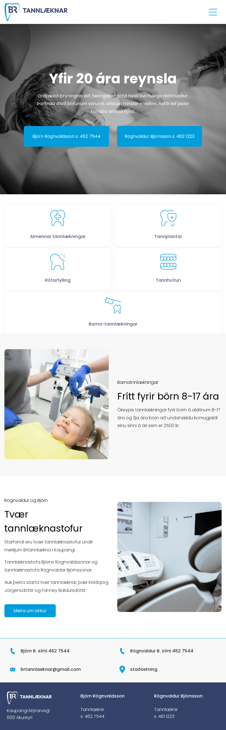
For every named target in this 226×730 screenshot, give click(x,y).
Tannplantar (168, 245)
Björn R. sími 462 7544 (45, 651)
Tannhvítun (168, 289)
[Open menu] (213, 12)
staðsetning (143, 669)
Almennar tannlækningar (58, 245)
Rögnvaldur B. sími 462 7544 (161, 651)
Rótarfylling (58, 289)
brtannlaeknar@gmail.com (51, 669)
